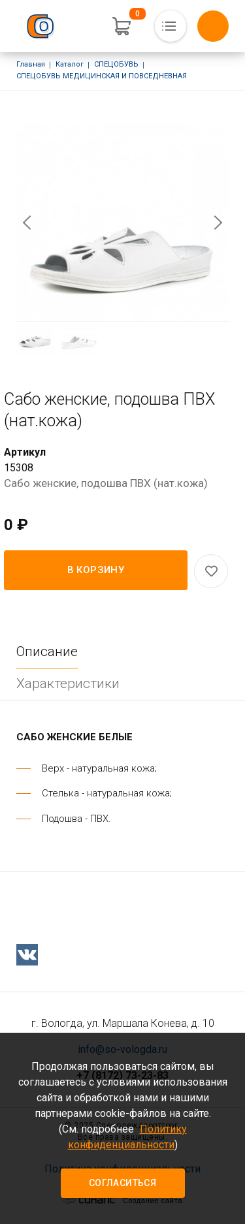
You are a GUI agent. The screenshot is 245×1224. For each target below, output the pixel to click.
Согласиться (122, 1183)
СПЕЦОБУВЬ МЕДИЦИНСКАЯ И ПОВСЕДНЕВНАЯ (101, 76)
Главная (30, 64)
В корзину (96, 570)
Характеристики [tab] (68, 683)
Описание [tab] (47, 651)
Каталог (70, 64)
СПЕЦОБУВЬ (116, 64)
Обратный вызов (213, 26)
